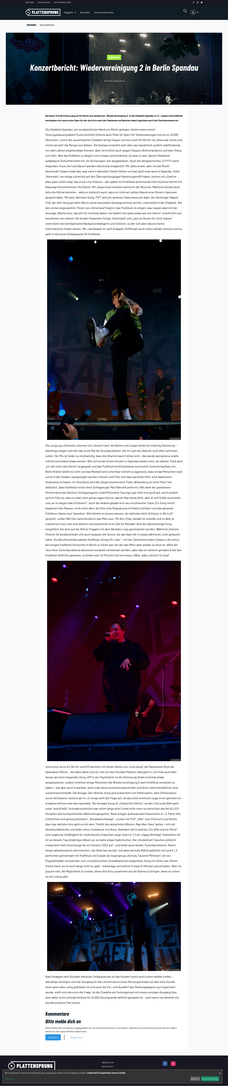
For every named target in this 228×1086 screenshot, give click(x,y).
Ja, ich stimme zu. (210, 1078)
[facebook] (193, 2)
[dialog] (112, 1076)
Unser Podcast (43, 2)
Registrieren (76, 1037)
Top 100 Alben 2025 (62, 2)
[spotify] (202, 2)
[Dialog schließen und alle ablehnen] (220, 1072)
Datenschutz (107, 1066)
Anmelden (53, 1037)
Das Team (29, 2)
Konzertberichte (103, 12)
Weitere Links (108, 1062)
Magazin (68, 12)
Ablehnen (195, 1078)
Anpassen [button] (9, 1078)
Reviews (85, 12)
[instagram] (197, 2)
